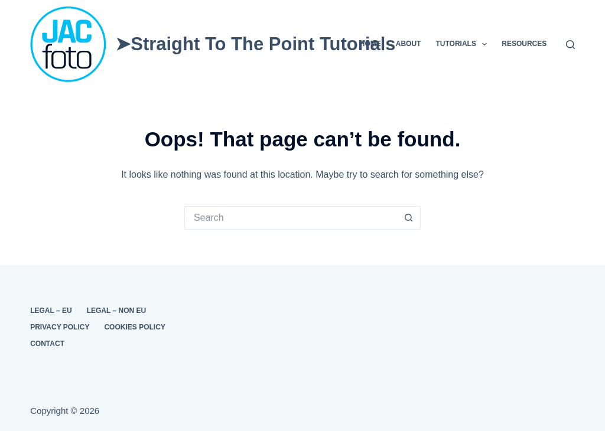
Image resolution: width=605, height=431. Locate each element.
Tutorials (463, 44)
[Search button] (409, 218)
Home (370, 44)
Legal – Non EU (116, 310)
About (408, 44)
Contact (47, 343)
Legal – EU (50, 310)
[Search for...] (290, 218)
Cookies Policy (134, 327)
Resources (524, 44)
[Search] (570, 44)
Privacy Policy (59, 327)
